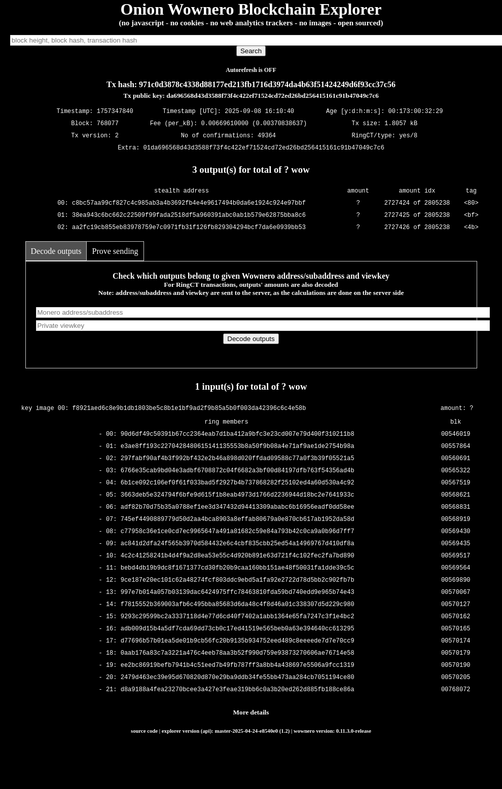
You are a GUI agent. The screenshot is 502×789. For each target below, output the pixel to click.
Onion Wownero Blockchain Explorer (251, 9)
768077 (108, 124)
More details (251, 712)
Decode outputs (56, 251)
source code (144, 731)
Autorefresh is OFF (251, 69)
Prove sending (115, 251)
